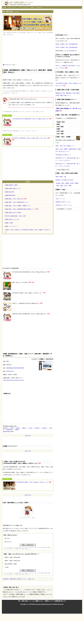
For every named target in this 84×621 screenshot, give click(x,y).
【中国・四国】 (59, 185)
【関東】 (67, 183)
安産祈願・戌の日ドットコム (63, 202)
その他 (6, 567)
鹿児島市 (5, 428)
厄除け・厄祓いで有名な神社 (12, 557)
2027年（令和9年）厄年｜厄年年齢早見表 (66, 47)
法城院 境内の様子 (9, 192)
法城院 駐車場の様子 (10, 195)
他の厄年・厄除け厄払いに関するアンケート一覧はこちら (19, 579)
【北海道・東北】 (60, 183)
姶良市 (12, 428)
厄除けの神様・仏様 (60, 176)
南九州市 (37, 428)
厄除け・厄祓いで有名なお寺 (12, 560)
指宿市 (18, 428)
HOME (4, 7)
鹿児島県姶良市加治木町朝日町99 (15, 368)
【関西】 (76, 183)
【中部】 (71, 183)
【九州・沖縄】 (68, 185)
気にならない (8, 541)
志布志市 (44, 428)
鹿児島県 (5, 431)
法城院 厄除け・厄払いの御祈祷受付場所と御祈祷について (20, 209)
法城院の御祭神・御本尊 (11, 185)
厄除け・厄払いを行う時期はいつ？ (64, 145)
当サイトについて (12, 7)
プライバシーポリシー (23, 7)
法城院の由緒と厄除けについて (13, 188)
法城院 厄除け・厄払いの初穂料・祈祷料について (18, 205)
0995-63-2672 (10, 371)
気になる (7, 538)
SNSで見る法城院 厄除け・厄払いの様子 (15, 216)
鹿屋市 (17, 429)
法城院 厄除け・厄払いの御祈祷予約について (16, 202)
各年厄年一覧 (72, 50)
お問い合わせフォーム (25, 592)
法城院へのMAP (9, 223)
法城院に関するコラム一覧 (12, 219)
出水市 (30, 428)
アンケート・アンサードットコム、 (30, 547)
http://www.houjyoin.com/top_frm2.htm (13, 380)
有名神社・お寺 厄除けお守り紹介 (64, 180)
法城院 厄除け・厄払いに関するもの (14, 198)
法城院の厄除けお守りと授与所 (13, 212)
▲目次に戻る (28, 435)
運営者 (32, 7)
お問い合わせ (39, 7)
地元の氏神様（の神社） (11, 564)
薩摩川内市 (10, 429)
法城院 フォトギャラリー (11, 226)
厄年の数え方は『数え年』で (63, 154)
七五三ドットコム (60, 198)
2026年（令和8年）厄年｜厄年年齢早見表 (66, 44)
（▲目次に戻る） (28, 495)
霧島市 (24, 428)
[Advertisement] (27, 49)
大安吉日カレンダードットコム (63, 205)
